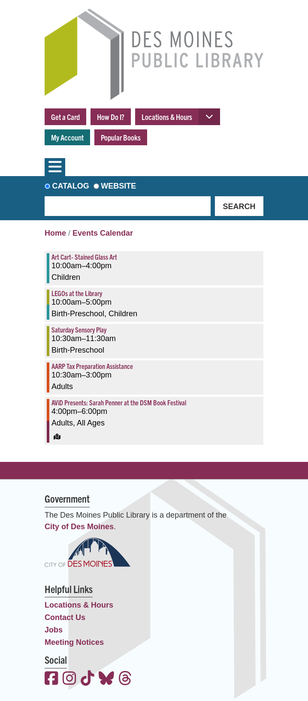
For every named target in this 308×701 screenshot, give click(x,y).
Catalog (70, 186)
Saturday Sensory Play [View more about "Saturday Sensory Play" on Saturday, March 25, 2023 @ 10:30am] (78, 329)
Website (118, 186)
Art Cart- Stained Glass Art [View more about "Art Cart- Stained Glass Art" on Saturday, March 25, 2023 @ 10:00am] (84, 256)
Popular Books (121, 137)
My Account (67, 137)
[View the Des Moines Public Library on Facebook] (51, 679)
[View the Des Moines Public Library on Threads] (125, 679)
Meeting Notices (74, 642)
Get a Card (65, 117)
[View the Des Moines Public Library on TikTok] (87, 679)
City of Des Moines (79, 526)
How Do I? (110, 117)
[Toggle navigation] (55, 167)
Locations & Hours (167, 117)
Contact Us (65, 617)
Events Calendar (102, 233)
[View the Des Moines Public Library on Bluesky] (106, 679)
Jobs (54, 630)
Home (55, 233)
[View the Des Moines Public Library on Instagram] (69, 679)
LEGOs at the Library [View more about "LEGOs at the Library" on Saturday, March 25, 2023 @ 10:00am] (76, 293)
